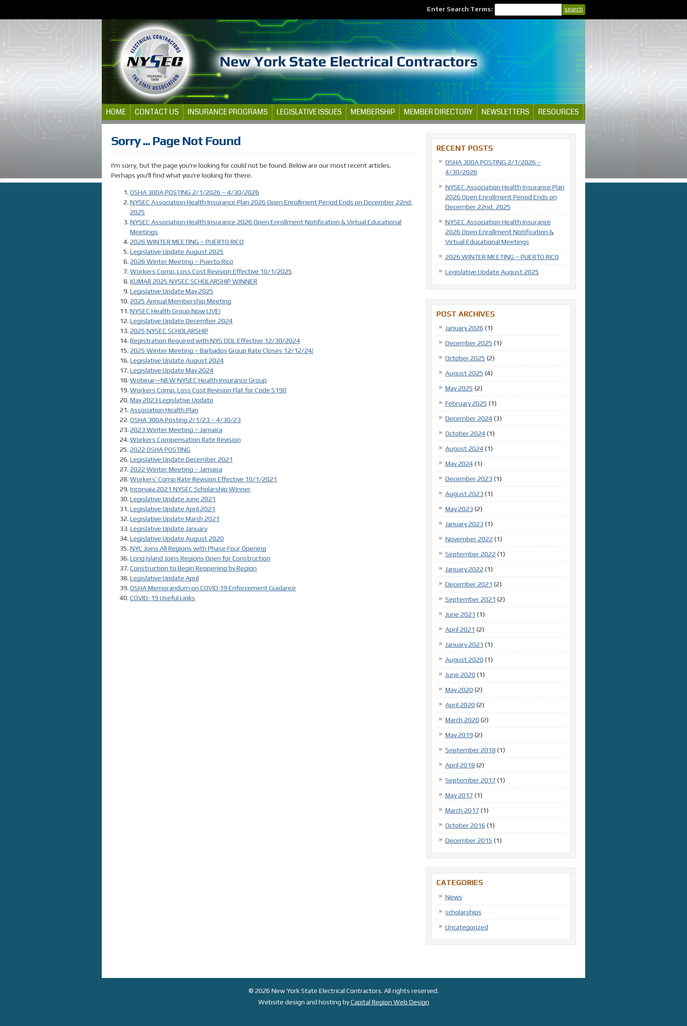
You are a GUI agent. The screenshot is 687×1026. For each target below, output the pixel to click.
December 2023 (468, 478)
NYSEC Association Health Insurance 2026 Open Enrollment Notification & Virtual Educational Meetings (499, 231)
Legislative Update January (168, 528)
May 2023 (459, 509)
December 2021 (468, 584)
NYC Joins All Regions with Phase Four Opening (198, 548)
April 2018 (460, 765)
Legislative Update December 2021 (181, 459)
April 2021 (460, 629)
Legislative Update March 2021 (175, 518)
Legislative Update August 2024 (177, 360)
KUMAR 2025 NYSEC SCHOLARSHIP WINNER (193, 281)
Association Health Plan (164, 410)
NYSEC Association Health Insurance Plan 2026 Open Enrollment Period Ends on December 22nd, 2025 (504, 197)
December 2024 (468, 418)
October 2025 (465, 358)
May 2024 (459, 463)
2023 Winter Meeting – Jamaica (176, 429)
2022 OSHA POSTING (160, 449)
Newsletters (505, 112)
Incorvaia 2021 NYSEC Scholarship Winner (190, 489)
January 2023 (464, 524)
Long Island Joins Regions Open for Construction (200, 558)
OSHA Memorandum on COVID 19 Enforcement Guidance (213, 588)
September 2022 (470, 554)
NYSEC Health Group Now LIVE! (175, 311)
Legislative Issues (309, 112)
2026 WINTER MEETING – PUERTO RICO (187, 241)
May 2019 (459, 735)
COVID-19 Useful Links (162, 598)
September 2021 (470, 599)
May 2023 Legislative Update (171, 400)
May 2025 (459, 388)
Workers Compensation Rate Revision (185, 439)
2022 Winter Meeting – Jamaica (176, 469)
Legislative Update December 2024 (181, 321)
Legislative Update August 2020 (177, 538)
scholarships (463, 912)
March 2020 (462, 720)
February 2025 (466, 403)
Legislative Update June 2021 (173, 499)
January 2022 (464, 569)
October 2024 (465, 433)
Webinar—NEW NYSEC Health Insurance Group (198, 380)
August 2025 (464, 373)
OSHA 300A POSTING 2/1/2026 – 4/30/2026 (194, 192)
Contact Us (157, 112)
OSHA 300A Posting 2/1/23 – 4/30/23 (185, 419)
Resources (558, 112)
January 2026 (464, 328)
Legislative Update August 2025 (177, 251)
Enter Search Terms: (460, 9)
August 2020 (464, 659)
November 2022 (469, 539)
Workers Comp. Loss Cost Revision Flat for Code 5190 (208, 390)
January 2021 (464, 644)
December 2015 (468, 840)
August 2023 (464, 493)
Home (116, 112)
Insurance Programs (228, 112)
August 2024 (464, 448)
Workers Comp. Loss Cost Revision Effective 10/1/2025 (211, 271)
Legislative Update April (164, 578)
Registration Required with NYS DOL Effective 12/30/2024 (215, 340)
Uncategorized (466, 927)
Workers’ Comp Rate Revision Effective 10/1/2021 (203, 479)
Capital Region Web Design (390, 1002)
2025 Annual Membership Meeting (180, 301)
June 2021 (460, 614)
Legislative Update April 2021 (172, 509)
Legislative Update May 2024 (171, 370)
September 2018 (470, 750)
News (453, 897)
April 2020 (460, 704)
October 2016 (465, 825)
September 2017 (470, 780)
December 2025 (468, 343)
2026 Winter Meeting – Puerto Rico (181, 261)
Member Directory (438, 112)
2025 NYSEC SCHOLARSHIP (169, 330)
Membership (373, 112)
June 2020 (460, 674)
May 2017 (459, 795)
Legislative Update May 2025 (171, 291)
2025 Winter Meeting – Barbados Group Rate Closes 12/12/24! (221, 350)
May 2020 (459, 689)
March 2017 (462, 810)
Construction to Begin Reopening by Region (193, 568)
